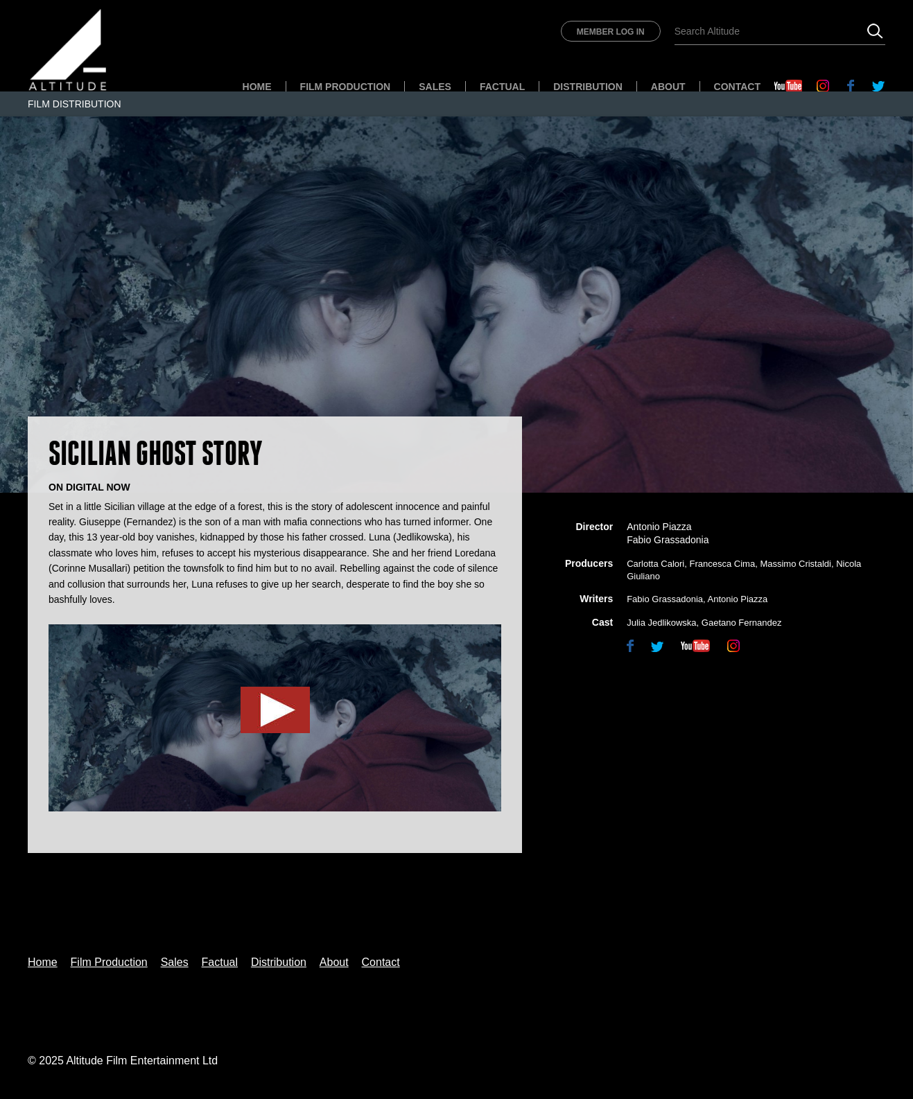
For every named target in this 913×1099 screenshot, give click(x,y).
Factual (502, 86)
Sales (435, 86)
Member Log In (611, 32)
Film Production (345, 86)
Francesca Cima (723, 564)
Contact (737, 86)
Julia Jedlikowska (661, 622)
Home (257, 86)
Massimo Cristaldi (795, 564)
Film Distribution (74, 103)
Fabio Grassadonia (665, 599)
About (668, 86)
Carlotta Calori (655, 564)
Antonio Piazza (738, 599)
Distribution (588, 86)
